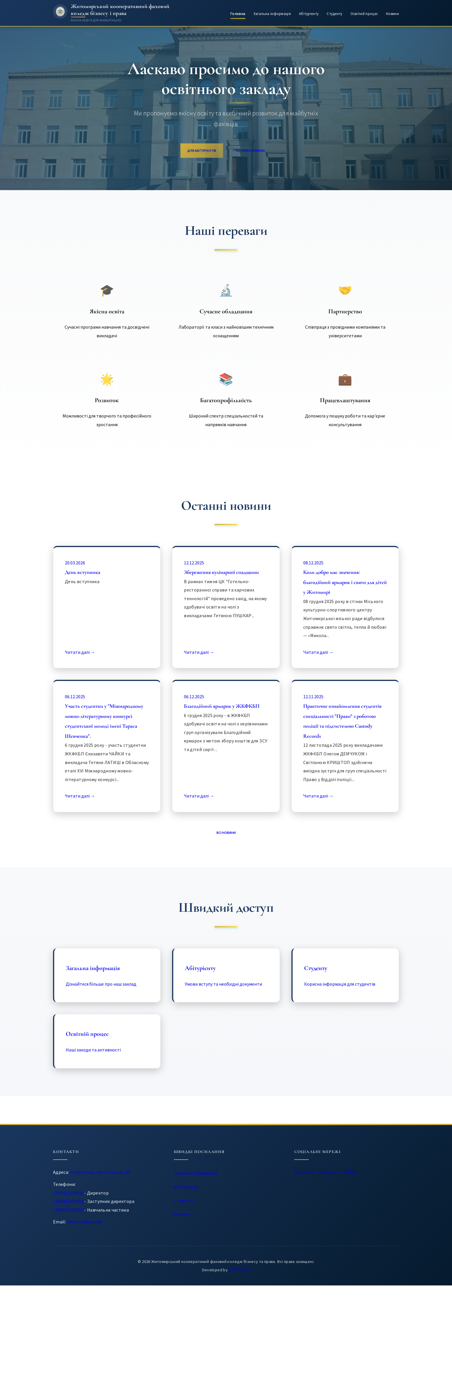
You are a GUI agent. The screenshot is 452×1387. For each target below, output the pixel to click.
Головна (237, 13)
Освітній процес (364, 13)
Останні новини (258, 152)
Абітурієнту (309, 13)
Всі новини (226, 930)
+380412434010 (69, 1295)
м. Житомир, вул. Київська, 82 (101, 1274)
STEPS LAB (239, 1371)
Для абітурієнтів (194, 152)
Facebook (311, 1277)
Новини (392, 13)
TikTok (381, 1277)
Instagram (348, 1277)
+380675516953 (69, 1312)
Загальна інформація (272, 13)
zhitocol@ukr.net (85, 1324)
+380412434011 (69, 1303)
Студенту (334, 13)
